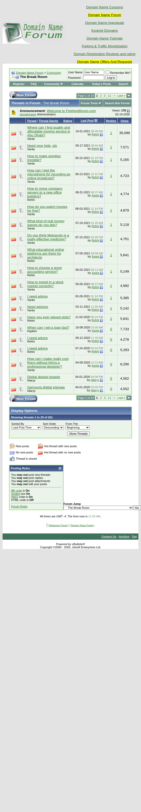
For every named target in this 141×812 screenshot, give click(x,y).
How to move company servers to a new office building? (44, 192)
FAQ (34, 83)
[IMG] (14, 496)
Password (74, 77)
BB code (16, 490)
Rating (67, 120)
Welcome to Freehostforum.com (71, 111)
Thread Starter (48, 120)
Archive (124, 536)
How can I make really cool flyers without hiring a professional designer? (47, 362)
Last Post (87, 120)
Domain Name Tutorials (105, 38)
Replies (111, 120)
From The (72, 423)
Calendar (78, 83)
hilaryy (31, 380)
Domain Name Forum (29, 72)
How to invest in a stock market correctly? (45, 284)
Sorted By (17, 423)
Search (123, 83)
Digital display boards (43, 377)
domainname (28, 114)
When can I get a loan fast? (48, 327)
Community (54, 72)
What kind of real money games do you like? (46, 223)
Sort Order (49, 423)
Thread (32, 120)
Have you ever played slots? (48, 317)
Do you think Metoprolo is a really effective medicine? (48, 237)
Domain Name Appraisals (104, 23)
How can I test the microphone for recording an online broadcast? (48, 174)
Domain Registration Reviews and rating (105, 54)
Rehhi (95, 134)
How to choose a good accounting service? (44, 270)
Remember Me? (118, 72)
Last (121, 95)
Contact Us (108, 536)
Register (19, 83)
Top (134, 536)
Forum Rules (19, 506)
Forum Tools (89, 103)
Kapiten (32, 331)
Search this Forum (117, 103)
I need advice (37, 296)
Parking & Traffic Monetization (105, 46)
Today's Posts (101, 83)
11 (109, 95)
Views (125, 120)
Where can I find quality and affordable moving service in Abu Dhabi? (48, 131)
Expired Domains (104, 30)
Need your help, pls (42, 146)
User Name (75, 72)
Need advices (37, 307)
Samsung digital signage (46, 387)
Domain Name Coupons (104, 7)
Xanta (31, 138)
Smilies (15, 493)
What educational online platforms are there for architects (45, 253)
